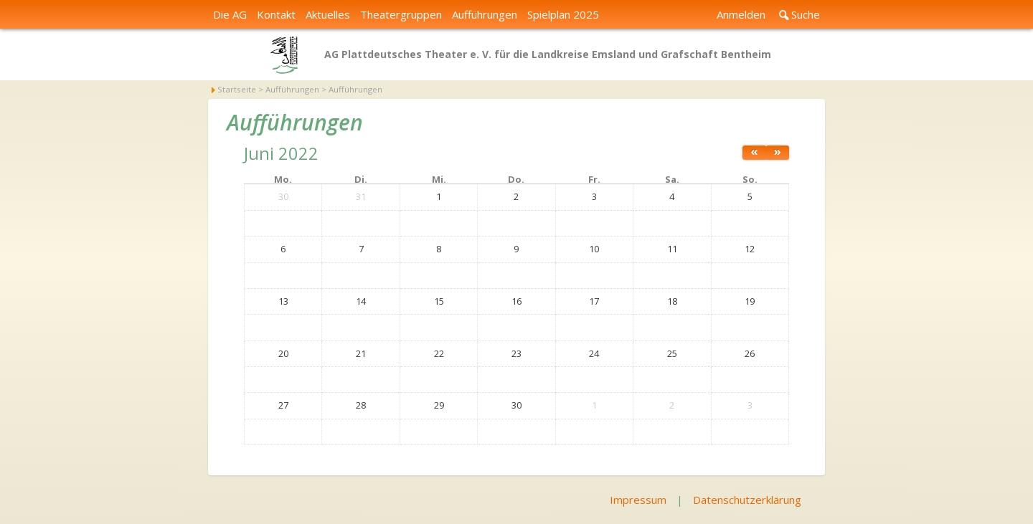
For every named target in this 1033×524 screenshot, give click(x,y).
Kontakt (276, 14)
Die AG (230, 14)
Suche (805, 14)
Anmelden (741, 14)
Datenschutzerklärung (747, 499)
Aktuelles (328, 14)
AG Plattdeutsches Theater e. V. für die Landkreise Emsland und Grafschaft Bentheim (547, 54)
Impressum (638, 499)
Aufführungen (484, 14)
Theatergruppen (401, 14)
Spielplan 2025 (563, 14)
